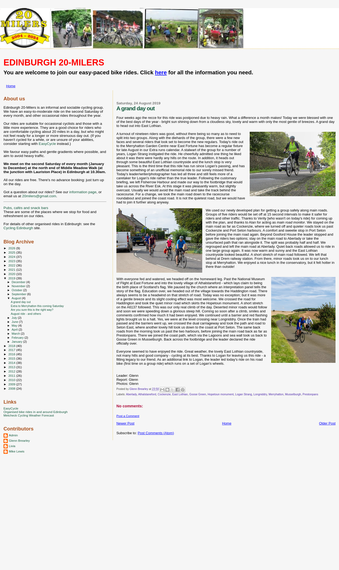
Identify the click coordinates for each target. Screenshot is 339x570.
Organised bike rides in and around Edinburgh (35, 412)
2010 (12, 380)
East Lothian (180, 394)
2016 (12, 354)
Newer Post (125, 423)
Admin (13, 435)
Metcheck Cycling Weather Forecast (28, 415)
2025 (12, 252)
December (19, 282)
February (18, 337)
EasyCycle (47, 144)
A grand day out (21, 302)
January (17, 341)
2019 (12, 278)
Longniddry (260, 394)
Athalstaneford (147, 394)
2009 (12, 384)
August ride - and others (26, 313)
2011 (12, 375)
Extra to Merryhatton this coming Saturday (37, 306)
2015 (12, 358)
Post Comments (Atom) (156, 433)
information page (82, 192)
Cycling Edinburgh (18, 228)
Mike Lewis (16, 451)
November (19, 286)
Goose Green (197, 394)
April (15, 329)
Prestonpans (310, 394)
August (17, 298)
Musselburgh (293, 394)
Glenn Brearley (19, 440)
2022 (12, 265)
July (15, 317)
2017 (12, 350)
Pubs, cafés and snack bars (25, 208)
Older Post (327, 423)
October (17, 290)
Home (11, 86)
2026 (12, 248)
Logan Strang (243, 394)
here (161, 72)
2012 (12, 371)
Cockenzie (164, 394)
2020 (12, 274)
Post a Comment (127, 416)
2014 (12, 362)
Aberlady (131, 394)
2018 (12, 346)
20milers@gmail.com (39, 196)
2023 (12, 261)
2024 (12, 256)
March (16, 333)
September (19, 294)
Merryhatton (275, 394)
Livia (12, 446)
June (15, 321)
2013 (12, 367)
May (15, 325)
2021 (12, 269)
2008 (12, 388)
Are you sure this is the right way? (32, 309)
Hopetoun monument (221, 394)
